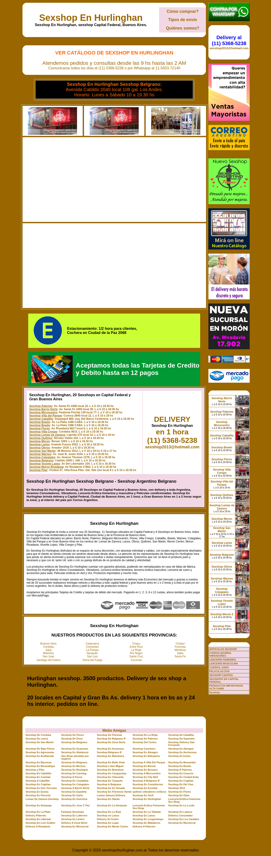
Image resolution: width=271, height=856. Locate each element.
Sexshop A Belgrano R (146, 780)
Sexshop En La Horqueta (112, 805)
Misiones (48, 653)
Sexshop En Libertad (37, 819)
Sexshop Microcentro (43, 412)
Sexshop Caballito (41, 418)
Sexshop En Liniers (73, 819)
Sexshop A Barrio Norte (75, 788)
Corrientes (92, 646)
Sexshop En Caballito (38, 773)
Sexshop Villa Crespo (43, 431)
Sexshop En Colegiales (75, 784)
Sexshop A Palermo (180, 769)
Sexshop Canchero (144, 748)
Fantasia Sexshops (72, 811)
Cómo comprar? (183, 11)
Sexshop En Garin (72, 795)
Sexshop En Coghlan (181, 780)
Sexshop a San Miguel (110, 766)
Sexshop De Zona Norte (111, 742)
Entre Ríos (136, 646)
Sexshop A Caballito (37, 780)
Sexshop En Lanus (144, 815)
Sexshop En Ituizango (38, 805)
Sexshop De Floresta (109, 735)
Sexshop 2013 (176, 788)
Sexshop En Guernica (74, 799)
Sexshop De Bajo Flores (39, 748)
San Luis (92, 656)
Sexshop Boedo (39, 422)
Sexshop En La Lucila (181, 805)
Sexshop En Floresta (37, 795)
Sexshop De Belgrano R (111, 738)
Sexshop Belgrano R (109, 752)
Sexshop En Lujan (108, 822)
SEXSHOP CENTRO (221, 675)
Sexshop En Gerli (143, 795)
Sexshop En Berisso (73, 766)
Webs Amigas (114, 730)
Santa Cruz (136, 656)
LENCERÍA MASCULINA (223, 663)
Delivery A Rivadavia (37, 826)
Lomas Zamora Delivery (111, 795)
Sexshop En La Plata (37, 811)
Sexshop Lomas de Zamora (47, 434)
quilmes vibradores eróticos (149, 791)
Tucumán (136, 660)
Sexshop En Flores (179, 791)
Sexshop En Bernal (144, 766)
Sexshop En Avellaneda (39, 756)
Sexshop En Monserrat (182, 822)
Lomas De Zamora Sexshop (41, 799)
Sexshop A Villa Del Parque (149, 762)
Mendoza (180, 650)
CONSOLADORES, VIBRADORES (220, 654)
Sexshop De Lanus (36, 738)
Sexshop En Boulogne (74, 769)
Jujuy (48, 650)
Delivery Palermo (35, 815)
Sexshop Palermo (40, 406)
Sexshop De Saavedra (181, 738)
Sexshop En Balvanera (110, 756)
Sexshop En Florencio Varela (114, 791)
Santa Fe (180, 656)
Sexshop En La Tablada (147, 811)
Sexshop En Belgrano (74, 762)
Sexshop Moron (39, 441)
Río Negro (136, 653)
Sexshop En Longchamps (148, 819)
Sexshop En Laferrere (74, 815)
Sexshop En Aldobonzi (74, 752)
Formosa (180, 646)
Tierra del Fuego (92, 660)
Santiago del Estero (48, 660)
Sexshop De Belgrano (74, 742)
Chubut (180, 643)
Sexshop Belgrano (41, 460)
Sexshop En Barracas (38, 762)
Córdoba (48, 646)
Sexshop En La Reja (109, 811)
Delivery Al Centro (108, 819)
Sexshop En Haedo (108, 799)
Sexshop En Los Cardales (183, 819)
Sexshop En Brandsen (110, 769)
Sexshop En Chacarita (110, 777)
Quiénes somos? (182, 28)
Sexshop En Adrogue (181, 748)
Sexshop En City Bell (145, 777)
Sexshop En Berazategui (40, 766)
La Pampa (92, 650)
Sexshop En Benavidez (182, 762)
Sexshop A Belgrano (109, 784)
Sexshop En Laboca (180, 811)
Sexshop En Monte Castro (112, 826)
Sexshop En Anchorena (182, 752)
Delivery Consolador (180, 815)
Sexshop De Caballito (181, 735)
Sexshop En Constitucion (148, 784)
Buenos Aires (48, 643)
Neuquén (92, 653)
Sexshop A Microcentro (146, 773)
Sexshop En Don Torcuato (41, 788)
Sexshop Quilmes (40, 438)
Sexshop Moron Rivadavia (46, 467)
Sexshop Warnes (40, 454)
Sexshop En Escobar (145, 788)
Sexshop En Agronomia (39, 752)
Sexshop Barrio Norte (43, 409)
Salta (180, 653)
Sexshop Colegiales (42, 457)
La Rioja (136, 650)
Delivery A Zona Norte (74, 822)
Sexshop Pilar (38, 470)
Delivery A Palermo (144, 826)
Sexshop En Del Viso (180, 784)
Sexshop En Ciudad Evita (183, 777)
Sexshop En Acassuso (74, 748)
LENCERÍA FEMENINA (222, 659)
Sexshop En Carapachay (111, 773)
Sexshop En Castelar (37, 777)
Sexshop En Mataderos (146, 822)
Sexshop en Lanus (108, 815)
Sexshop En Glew (178, 795)
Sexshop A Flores (71, 777)
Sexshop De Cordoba (38, 735)
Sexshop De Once (72, 738)
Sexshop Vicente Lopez (44, 463)
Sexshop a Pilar (34, 769)
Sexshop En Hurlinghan (91, 18)
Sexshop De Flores (72, 735)
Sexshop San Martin (42, 450)
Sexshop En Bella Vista (111, 762)
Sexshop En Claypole (110, 780)
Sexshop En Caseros (180, 773)
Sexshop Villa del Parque (45, 415)
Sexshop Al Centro (179, 756)
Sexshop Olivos (39, 447)
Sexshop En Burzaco (145, 769)
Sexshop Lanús (39, 444)
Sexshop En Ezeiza (36, 791)
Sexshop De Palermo (145, 738)
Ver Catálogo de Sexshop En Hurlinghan (114, 53)
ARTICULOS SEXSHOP (223, 649)
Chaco (136, 643)
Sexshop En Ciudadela (74, 780)
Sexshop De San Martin (39, 742)
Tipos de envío (182, 19)
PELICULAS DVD (219, 671)
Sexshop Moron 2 (221, 614)
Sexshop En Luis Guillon (40, 822)
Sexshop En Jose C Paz (75, 805)
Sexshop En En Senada (111, 788)
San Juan (48, 656)
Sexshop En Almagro (145, 752)
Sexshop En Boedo (179, 766)
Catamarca (92, 643)
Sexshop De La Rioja (145, 735)
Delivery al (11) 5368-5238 (229, 40)
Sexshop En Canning (73, 773)
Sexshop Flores (39, 428)
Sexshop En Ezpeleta (74, 791)
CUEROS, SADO (219, 667)
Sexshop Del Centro (145, 742)
